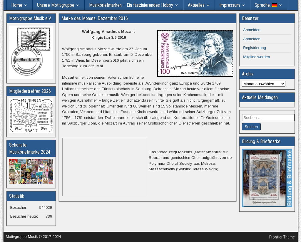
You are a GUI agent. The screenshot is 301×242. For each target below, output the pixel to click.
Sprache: (266, 5)
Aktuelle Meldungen (260, 97)
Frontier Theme (282, 237)
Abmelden (251, 39)
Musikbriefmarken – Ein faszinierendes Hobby (131, 5)
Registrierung (254, 48)
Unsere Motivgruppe (55, 5)
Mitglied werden (256, 57)
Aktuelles (196, 5)
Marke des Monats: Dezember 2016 (94, 18)
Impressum (229, 5)
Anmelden (251, 30)
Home (16, 5)
